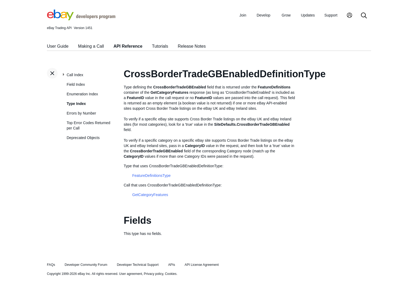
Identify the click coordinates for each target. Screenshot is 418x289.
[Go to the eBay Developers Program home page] (81, 19)
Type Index (76, 103)
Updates (308, 15)
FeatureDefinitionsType (151, 175)
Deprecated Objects (83, 138)
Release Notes (192, 46)
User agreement (130, 274)
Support (330, 15)
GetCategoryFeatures (150, 195)
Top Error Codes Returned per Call (88, 125)
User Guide (58, 46)
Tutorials (160, 46)
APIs (171, 265)
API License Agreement (201, 265)
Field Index (76, 84)
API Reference (128, 46)
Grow (286, 15)
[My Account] (349, 16)
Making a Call (91, 46)
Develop (263, 15)
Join (242, 15)
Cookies (170, 274)
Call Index (75, 75)
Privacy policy (153, 274)
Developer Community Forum (86, 265)
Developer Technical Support (137, 265)
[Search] (364, 16)
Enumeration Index (82, 94)
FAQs (51, 265)
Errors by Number (81, 113)
